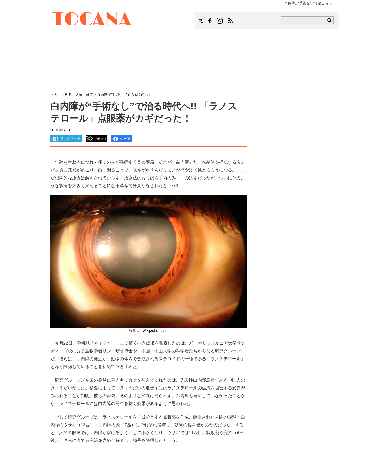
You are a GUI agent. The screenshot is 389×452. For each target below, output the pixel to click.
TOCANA (92, 20)
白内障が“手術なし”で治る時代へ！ (124, 95)
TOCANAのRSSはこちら (230, 21)
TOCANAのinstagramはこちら (220, 21)
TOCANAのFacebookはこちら (210, 21)
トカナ (55, 95)
